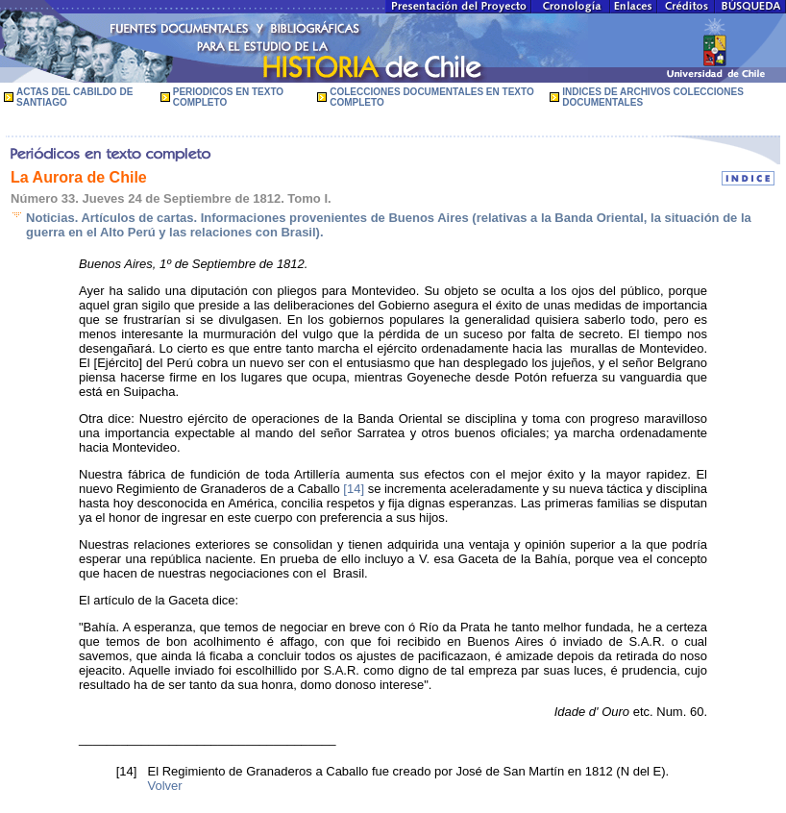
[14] (353, 488)
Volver (165, 785)
